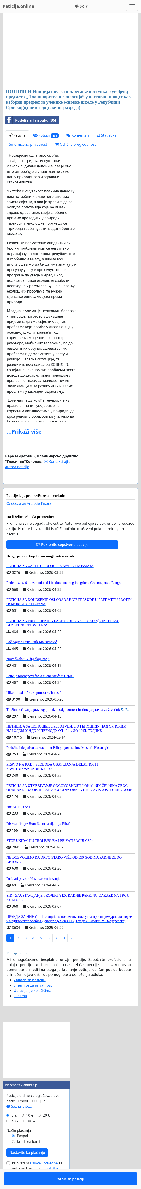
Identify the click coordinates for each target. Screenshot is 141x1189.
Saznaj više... (19, 1119)
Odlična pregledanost (75, 144)
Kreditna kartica (30, 1154)
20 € (46, 1128)
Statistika (106, 135)
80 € (31, 1134)
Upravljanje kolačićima (32, 1003)
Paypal (22, 1148)
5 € (14, 1128)
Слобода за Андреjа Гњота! (29, 516)
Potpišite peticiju (42, 486)
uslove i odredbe (44, 1176)
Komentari (77, 135)
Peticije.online (18, 6)
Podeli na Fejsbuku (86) (30, 120)
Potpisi (46, 135)
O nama (20, 1008)
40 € (15, 1134)
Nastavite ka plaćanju (27, 1165)
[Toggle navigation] (132, 6)
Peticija (17, 135)
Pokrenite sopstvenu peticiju (62, 557)
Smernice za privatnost (28, 144)
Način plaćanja (18, 1143)
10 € (29, 1128)
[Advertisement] (70, 51)
